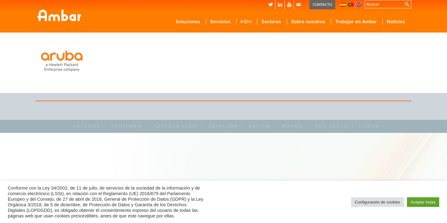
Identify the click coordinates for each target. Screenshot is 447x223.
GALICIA (260, 126)
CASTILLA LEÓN (175, 126)
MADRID (293, 126)
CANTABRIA (126, 126)
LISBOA (369, 126)
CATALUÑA (223, 126)
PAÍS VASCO (331, 126)
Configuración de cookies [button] (377, 202)
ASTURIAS (86, 126)
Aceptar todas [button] (423, 202)
